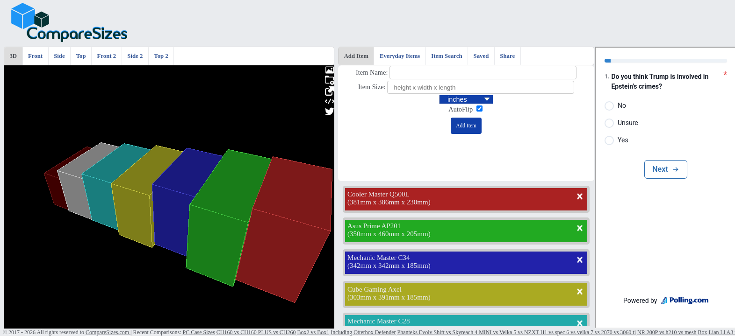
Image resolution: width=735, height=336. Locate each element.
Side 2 (135, 56)
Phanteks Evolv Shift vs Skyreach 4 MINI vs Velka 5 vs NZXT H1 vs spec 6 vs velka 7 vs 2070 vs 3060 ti (516, 332)
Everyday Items (400, 56)
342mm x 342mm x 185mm (389, 265)
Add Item (356, 56)
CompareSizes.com (108, 332)
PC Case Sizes (198, 332)
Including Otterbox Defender (363, 332)
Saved (481, 56)
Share (507, 56)
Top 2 (161, 56)
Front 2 (106, 56)
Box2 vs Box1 (313, 332)
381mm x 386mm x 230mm (389, 202)
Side (59, 56)
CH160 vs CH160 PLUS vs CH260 (256, 332)
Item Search (446, 56)
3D (13, 56)
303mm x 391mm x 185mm (389, 297)
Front (35, 56)
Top (81, 56)
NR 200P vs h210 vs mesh (667, 332)
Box (702, 332)
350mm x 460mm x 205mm (389, 234)
